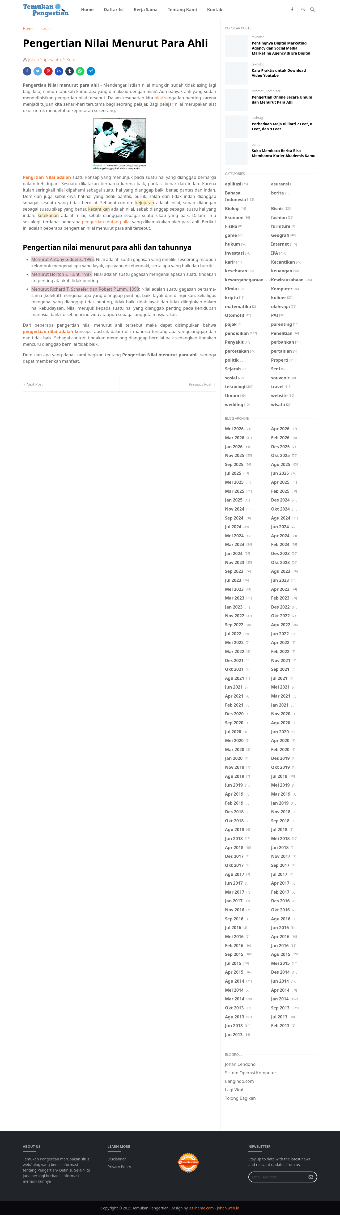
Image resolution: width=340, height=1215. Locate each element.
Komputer (273, 91)
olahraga (258, 118)
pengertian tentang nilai (106, 222)
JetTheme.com (201, 1207)
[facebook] (292, 9)
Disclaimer (117, 1158)
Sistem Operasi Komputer (250, 1073)
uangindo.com (239, 1081)
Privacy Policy (119, 1166)
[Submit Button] (311, 1177)
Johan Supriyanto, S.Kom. (52, 60)
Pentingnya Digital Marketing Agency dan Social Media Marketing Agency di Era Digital (281, 48)
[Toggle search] (312, 9)
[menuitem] (87, 9)
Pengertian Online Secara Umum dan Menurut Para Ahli (282, 100)
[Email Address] (277, 1177)
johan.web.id (228, 1207)
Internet (258, 91)
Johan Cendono (240, 1064)
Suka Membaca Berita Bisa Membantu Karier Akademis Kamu (284, 153)
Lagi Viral (234, 1090)
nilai (159, 98)
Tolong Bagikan (240, 1098)
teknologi (258, 37)
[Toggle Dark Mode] (303, 9)
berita (256, 144)
